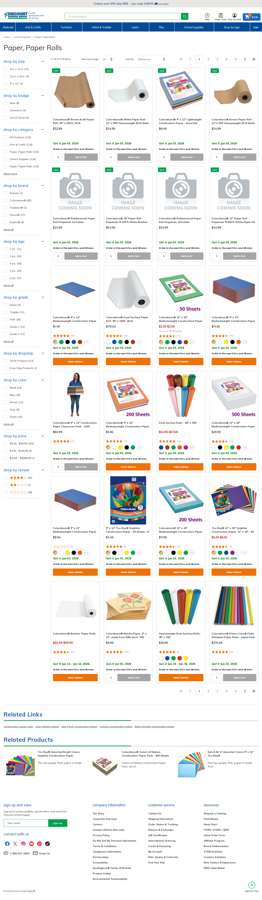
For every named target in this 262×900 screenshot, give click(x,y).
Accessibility (100, 862)
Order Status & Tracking (163, 824)
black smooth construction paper (154, 726)
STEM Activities (213, 851)
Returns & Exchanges (161, 829)
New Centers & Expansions (220, 862)
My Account (155, 851)
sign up (57, 823)
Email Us (44, 853)
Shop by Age (231, 27)
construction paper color (18, 726)
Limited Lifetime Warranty (108, 829)
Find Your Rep (156, 862)
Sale (255, 27)
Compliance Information (107, 851)
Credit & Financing (159, 846)
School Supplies (193, 27)
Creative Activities (215, 857)
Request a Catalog (215, 813)
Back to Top (251, 887)
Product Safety (102, 873)
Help (207, 17)
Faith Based (211, 818)
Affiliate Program (214, 840)
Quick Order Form (214, 835)
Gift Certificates (157, 835)
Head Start (210, 824)
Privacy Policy (101, 835)
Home (7, 37)
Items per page (90, 59)
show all (9, 229)
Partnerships (100, 857)
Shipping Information (160, 818)
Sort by (130, 59)
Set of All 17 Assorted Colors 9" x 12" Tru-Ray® (231, 753)
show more (10, 173)
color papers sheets (47, 726)
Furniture (66, 27)
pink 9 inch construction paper (79, 726)
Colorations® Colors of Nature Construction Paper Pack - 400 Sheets (145, 753)
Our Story (98, 813)
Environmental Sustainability (110, 878)
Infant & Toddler (101, 27)
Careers (97, 824)
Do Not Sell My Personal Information (114, 840)
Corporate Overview (105, 818)
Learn (135, 27)
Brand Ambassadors (216, 846)
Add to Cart (81, 157)
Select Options (75, 361)
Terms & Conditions (104, 846)
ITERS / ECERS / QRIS (216, 829)
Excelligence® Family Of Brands (112, 868)
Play (161, 27)
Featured (8, 27)
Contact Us (154, 813)
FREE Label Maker (214, 868)
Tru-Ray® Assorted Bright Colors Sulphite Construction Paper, (59, 753)
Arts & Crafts (33, 27)
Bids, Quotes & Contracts (163, 857)
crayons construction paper (116, 726)
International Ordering (161, 840)
